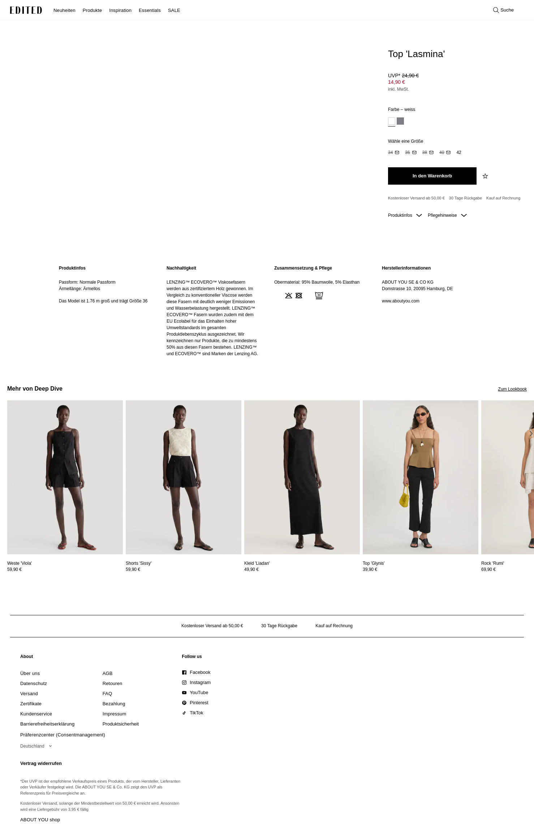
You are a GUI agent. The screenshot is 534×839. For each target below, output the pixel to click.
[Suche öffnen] (503, 10)
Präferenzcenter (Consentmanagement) (62, 734)
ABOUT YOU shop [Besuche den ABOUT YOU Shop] (40, 819)
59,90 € (14, 569)
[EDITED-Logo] (26, 10)
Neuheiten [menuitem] (64, 10)
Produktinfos (405, 215)
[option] (391, 121)
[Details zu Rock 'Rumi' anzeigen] (492, 563)
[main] (267, 311)
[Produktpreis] (454, 83)
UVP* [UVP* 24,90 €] (403, 75)
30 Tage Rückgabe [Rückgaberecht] (465, 198)
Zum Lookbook (512, 389)
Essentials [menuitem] (150, 10)
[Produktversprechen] (454, 198)
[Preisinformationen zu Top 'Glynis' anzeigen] (420, 569)
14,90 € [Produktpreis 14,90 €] (396, 82)
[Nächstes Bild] (531, 433)
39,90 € (370, 569)
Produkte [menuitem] (92, 10)
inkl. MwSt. (398, 89)
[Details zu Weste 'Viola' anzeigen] (65, 477)
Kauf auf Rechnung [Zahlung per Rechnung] (503, 198)
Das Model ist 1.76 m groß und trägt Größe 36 (103, 301)
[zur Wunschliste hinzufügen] (486, 176)
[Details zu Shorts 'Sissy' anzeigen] (183, 477)
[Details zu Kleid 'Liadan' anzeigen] (302, 477)
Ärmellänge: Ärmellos (79, 288)
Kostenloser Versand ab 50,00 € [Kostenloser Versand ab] (416, 198)
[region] (105, 311)
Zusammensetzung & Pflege (303, 268)
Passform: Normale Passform (87, 282)
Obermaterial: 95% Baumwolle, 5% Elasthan (316, 282)
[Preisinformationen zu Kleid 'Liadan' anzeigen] (302, 569)
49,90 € (251, 569)
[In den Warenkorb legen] (432, 176)
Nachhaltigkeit (181, 268)
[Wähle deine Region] (37, 746)
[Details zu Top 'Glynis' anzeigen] (420, 477)
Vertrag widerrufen (41, 763)
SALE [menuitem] (174, 10)
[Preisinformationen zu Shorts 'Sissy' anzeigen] (183, 569)
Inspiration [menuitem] (120, 10)
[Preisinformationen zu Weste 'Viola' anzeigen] (65, 569)
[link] (26, 658)
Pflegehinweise (447, 215)
